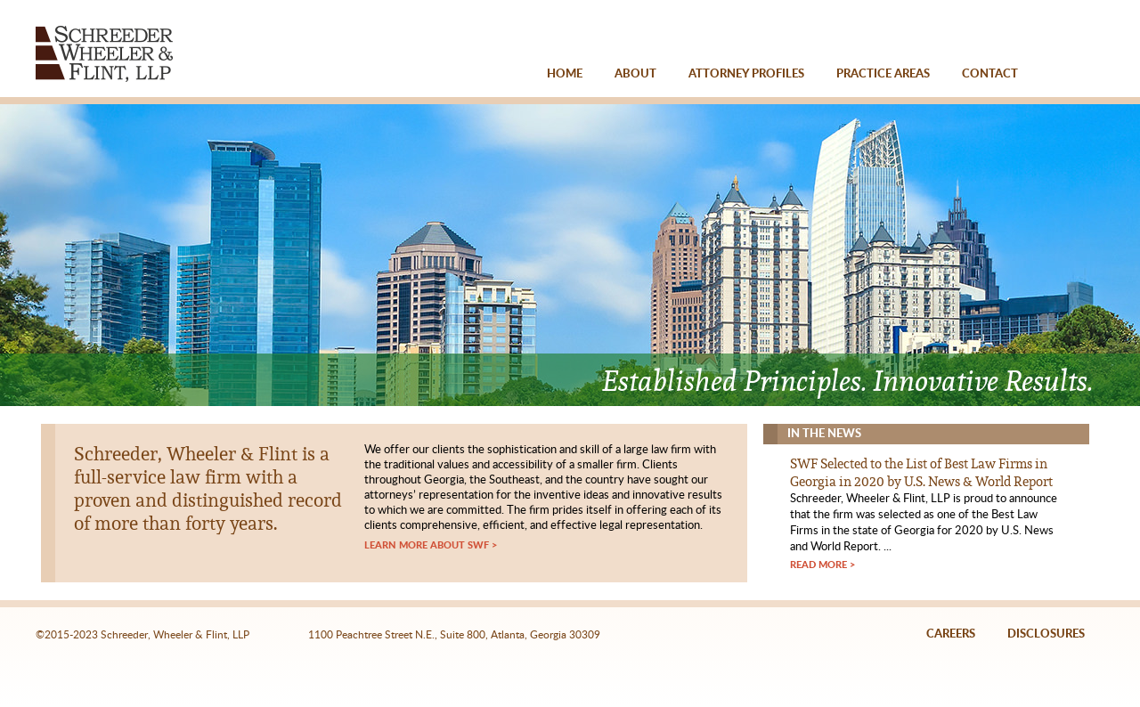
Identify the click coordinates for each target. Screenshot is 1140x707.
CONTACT (990, 74)
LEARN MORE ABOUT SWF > (430, 545)
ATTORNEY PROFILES (746, 74)
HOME (564, 74)
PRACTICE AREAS (883, 74)
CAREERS (950, 634)
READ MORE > (822, 565)
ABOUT (635, 74)
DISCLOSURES (1046, 634)
